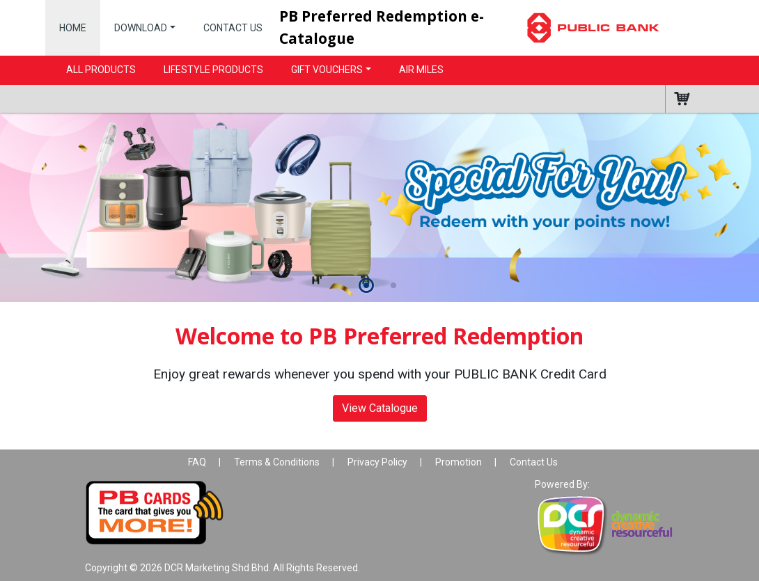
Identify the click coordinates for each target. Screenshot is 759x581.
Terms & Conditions (277, 462)
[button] (366, 286)
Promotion (458, 462)
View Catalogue (380, 408)
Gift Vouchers (327, 69)
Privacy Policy (377, 462)
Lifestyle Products (213, 69)
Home (72, 27)
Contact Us (233, 27)
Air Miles (421, 69)
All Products (101, 69)
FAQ (197, 462)
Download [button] (140, 27)
